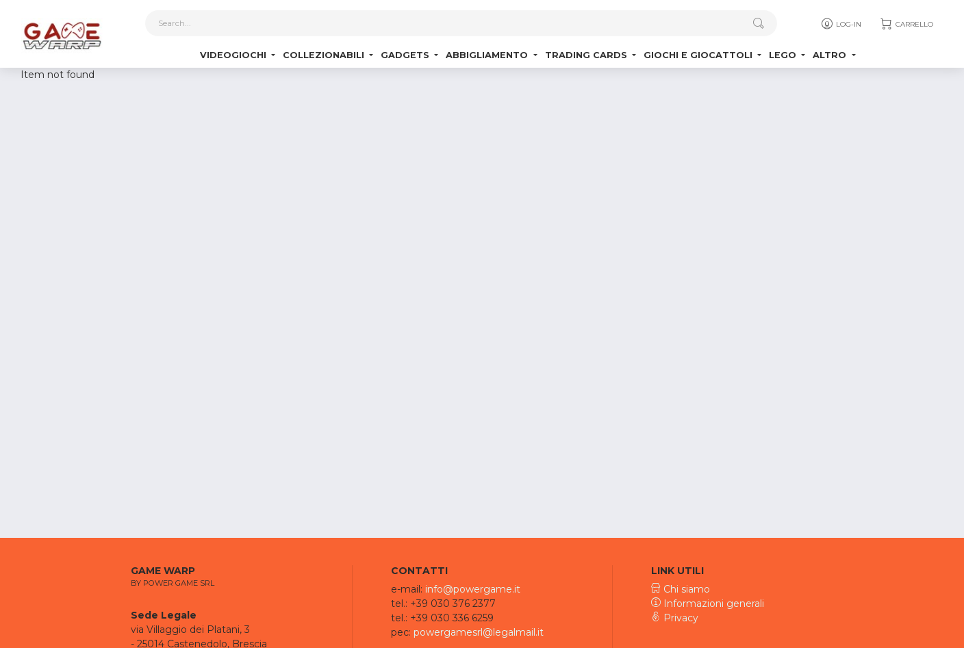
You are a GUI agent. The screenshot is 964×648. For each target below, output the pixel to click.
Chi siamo (680, 589)
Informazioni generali (707, 603)
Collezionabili (325, 55)
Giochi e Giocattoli (699, 55)
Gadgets (406, 55)
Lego (784, 55)
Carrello (906, 23)
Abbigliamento (488, 55)
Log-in (840, 23)
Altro (831, 55)
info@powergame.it (472, 589)
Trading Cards (587, 55)
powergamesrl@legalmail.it (479, 632)
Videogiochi (234, 55)
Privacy (674, 618)
